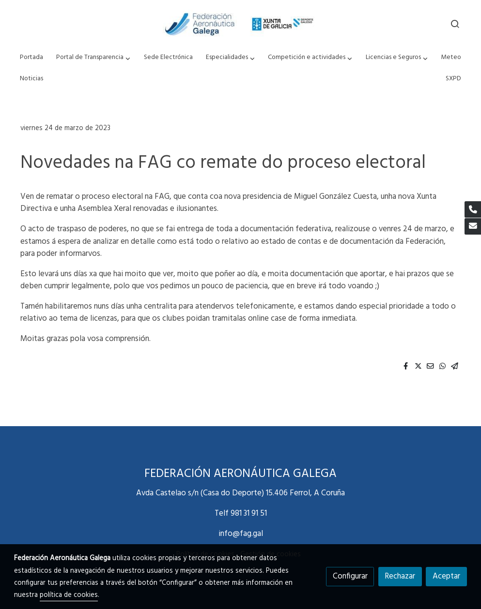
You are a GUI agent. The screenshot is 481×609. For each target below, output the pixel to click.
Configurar (350, 576)
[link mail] (473, 226)
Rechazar (400, 576)
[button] (93, 57)
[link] (241, 24)
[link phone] (473, 209)
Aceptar (446, 576)
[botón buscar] (455, 24)
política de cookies (69, 595)
